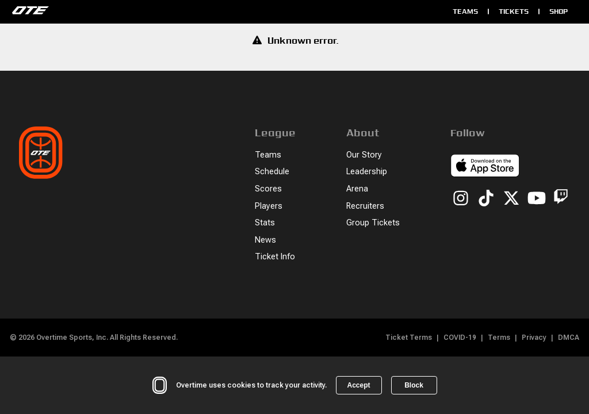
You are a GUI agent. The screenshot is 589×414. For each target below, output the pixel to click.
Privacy (534, 338)
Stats (265, 223)
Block (413, 385)
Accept (358, 385)
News (265, 240)
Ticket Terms (408, 338)
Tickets (514, 11)
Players (268, 206)
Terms (499, 338)
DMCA (568, 338)
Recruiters (365, 206)
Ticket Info (275, 257)
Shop (558, 11)
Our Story (364, 155)
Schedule (272, 172)
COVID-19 (459, 338)
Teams (465, 11)
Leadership (366, 172)
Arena (357, 189)
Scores (268, 189)
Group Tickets (373, 223)
